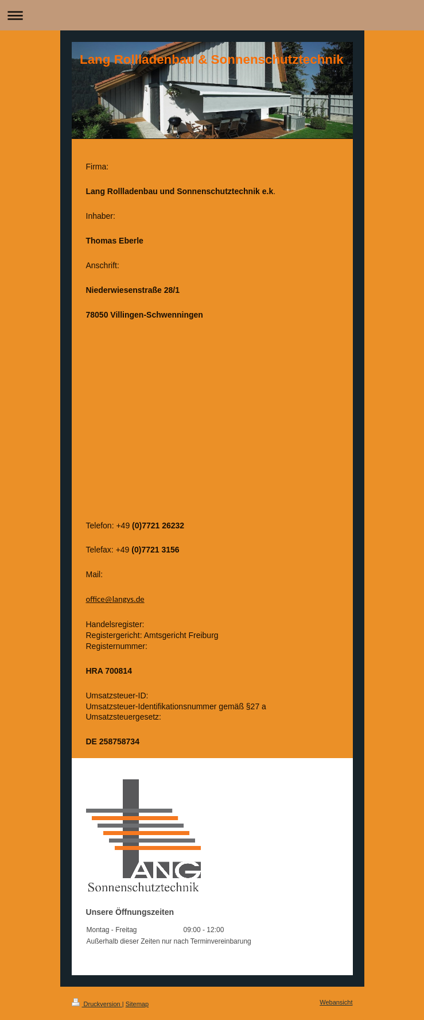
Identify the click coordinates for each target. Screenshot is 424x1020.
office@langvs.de (115, 599)
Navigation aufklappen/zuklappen (212, 15)
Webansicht (336, 1002)
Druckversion (97, 1003)
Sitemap (137, 1003)
